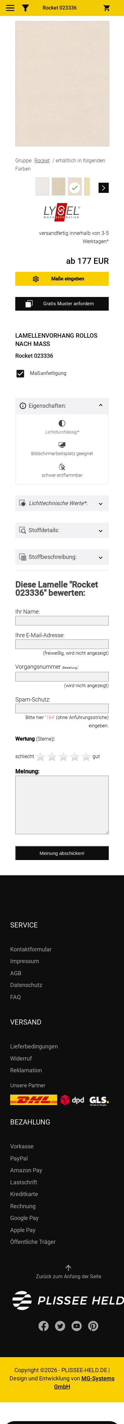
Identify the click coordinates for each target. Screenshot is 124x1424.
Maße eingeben (67, 279)
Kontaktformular (31, 949)
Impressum (24, 961)
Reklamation (26, 1070)
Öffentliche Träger (33, 1241)
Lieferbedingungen (34, 1046)
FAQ (15, 997)
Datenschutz (26, 985)
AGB (15, 973)
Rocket (42, 161)
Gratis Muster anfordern (59, 303)
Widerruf (21, 1058)
